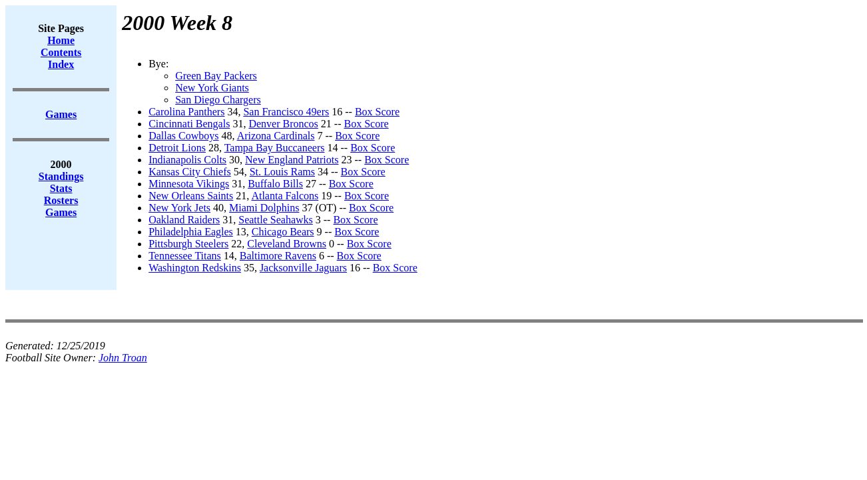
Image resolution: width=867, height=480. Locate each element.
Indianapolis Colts (187, 159)
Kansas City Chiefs (189, 171)
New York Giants (212, 87)
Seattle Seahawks (275, 219)
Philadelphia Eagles (190, 231)
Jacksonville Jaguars (303, 267)
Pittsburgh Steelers (188, 243)
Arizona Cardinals (276, 135)
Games (61, 212)
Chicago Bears (283, 231)
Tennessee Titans (184, 255)
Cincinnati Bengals (189, 123)
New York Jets (179, 207)
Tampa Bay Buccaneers (274, 147)
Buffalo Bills (275, 183)
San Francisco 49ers (286, 111)
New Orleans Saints (190, 195)
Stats (61, 188)
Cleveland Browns (286, 243)
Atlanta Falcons (284, 195)
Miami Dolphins (264, 207)
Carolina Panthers (186, 111)
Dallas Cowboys (183, 135)
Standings (61, 176)
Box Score (377, 111)
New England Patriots (291, 159)
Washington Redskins (194, 267)
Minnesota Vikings (188, 183)
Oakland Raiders (184, 219)
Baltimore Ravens (278, 255)
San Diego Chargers (218, 99)
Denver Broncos (283, 123)
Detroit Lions (177, 147)
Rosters (61, 200)
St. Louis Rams (282, 171)
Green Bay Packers (216, 75)
